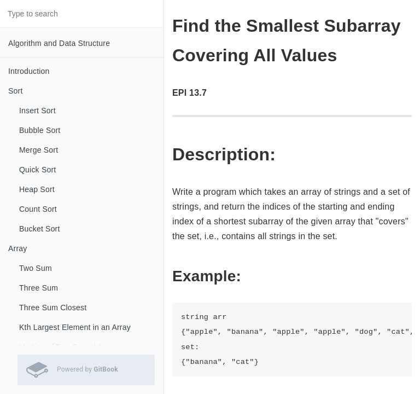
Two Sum (35, 268)
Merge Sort (38, 150)
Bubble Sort (39, 130)
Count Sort (38, 209)
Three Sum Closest (52, 307)
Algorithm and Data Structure (59, 43)
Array (17, 248)
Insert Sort (37, 110)
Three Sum (38, 287)
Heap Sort (37, 189)
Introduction (29, 71)
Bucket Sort (39, 228)
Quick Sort (37, 169)
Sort (15, 90)
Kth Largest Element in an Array (75, 327)
